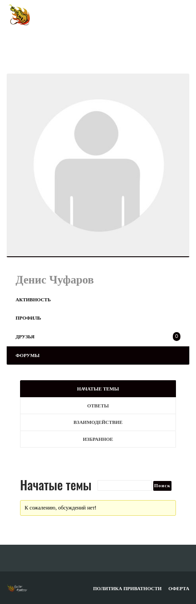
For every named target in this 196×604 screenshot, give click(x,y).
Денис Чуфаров (55, 279)
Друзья (98, 336)
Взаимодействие (98, 422)
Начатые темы (98, 389)
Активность (33, 299)
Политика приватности (127, 588)
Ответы (98, 406)
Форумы (28, 355)
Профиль (28, 318)
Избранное (98, 439)
